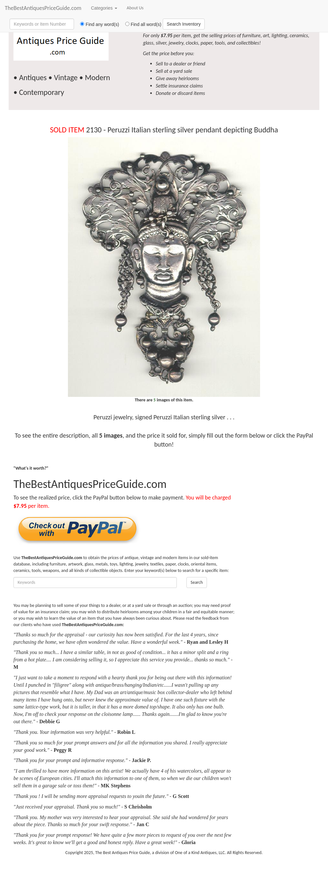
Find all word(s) (140, 24)
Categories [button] (104, 8)
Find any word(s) (97, 24)
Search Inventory (184, 24)
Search (197, 582)
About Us (135, 8)
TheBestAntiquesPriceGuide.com (43, 8)
